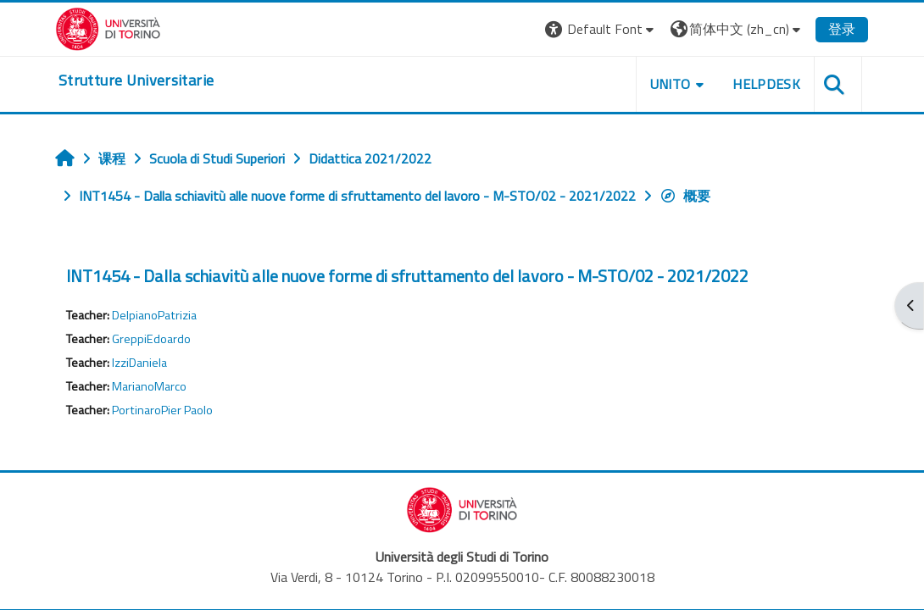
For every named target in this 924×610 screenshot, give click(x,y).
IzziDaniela (139, 362)
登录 (841, 29)
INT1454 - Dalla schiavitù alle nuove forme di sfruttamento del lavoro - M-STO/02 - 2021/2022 (407, 276)
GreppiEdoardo (151, 339)
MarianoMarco (149, 386)
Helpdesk (766, 84)
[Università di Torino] (108, 27)
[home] (136, 80)
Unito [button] (670, 84)
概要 (685, 196)
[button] (601, 29)
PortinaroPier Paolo (162, 410)
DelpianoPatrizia (154, 315)
